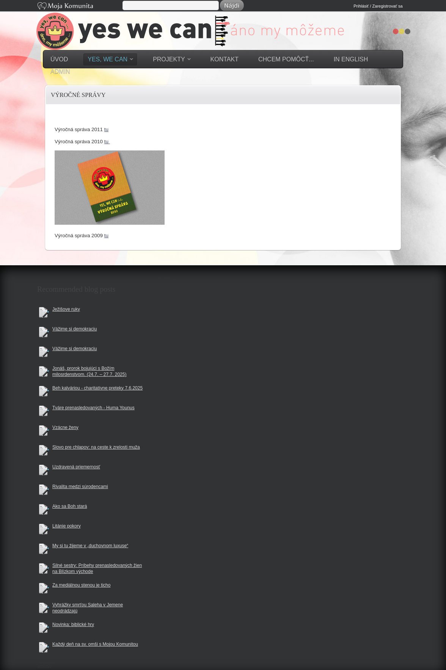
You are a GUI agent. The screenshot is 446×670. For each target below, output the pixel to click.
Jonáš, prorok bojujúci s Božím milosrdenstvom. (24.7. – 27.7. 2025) (89, 371)
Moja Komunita (79, 6)
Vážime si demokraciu (74, 329)
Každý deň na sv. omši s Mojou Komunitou (95, 644)
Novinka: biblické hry (73, 624)
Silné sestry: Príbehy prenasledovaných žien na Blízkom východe (97, 569)
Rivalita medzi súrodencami (80, 486)
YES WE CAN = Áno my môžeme (228, 37)
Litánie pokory (66, 526)
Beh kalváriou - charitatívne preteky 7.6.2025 (97, 388)
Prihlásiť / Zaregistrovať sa (377, 6)
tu (106, 129)
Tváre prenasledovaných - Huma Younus (93, 407)
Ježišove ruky (66, 309)
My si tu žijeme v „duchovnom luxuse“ (90, 545)
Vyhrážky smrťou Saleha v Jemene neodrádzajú (87, 608)
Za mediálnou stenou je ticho (81, 585)
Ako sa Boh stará (69, 506)
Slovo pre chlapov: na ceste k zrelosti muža (96, 447)
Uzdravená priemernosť (76, 467)
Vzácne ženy (65, 427)
